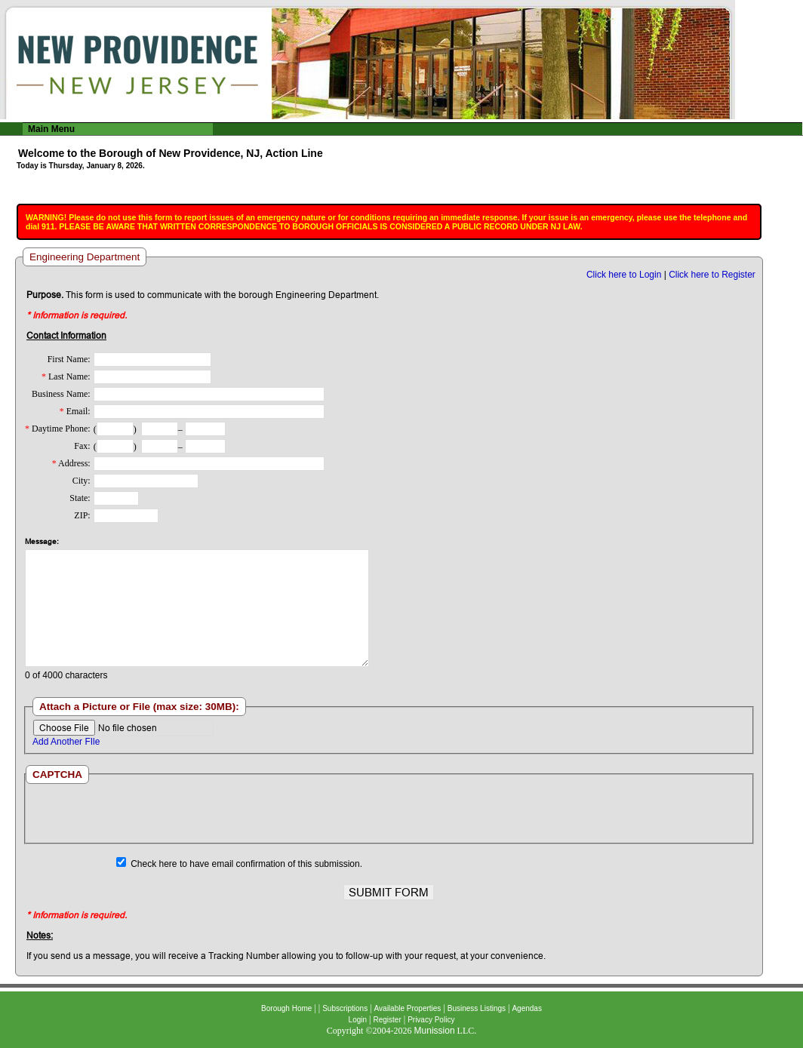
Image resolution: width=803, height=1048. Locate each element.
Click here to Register (712, 274)
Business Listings (477, 1008)
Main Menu (51, 129)
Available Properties (407, 1008)
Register (387, 1020)
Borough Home (286, 1008)
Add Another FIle (66, 741)
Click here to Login (623, 274)
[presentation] (388, 813)
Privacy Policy (431, 1020)
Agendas (526, 1008)
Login (358, 1020)
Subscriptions (345, 1008)
